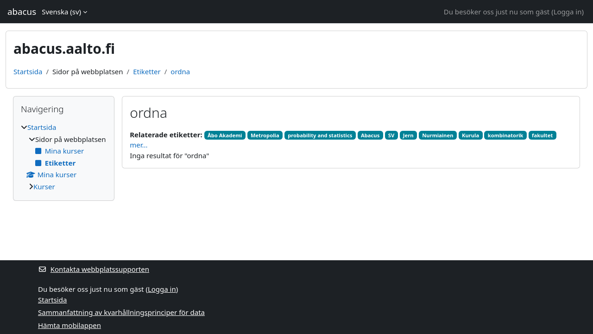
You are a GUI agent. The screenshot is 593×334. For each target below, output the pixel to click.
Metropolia (265, 135)
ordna (180, 71)
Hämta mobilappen (69, 325)
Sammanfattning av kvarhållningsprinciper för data (121, 312)
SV (391, 135)
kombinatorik (506, 135)
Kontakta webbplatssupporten (93, 269)
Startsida (27, 71)
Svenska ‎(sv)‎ (61, 11)
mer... (138, 144)
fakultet (542, 135)
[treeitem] (64, 157)
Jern (408, 135)
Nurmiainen (437, 135)
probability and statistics (320, 135)
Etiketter (147, 71)
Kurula (470, 135)
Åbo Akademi (225, 135)
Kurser (44, 186)
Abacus (370, 135)
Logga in (568, 11)
